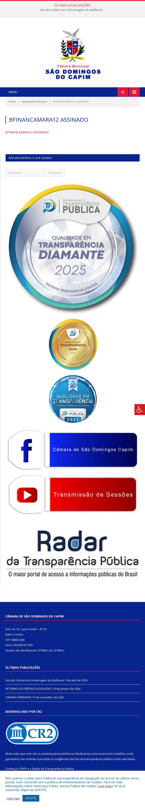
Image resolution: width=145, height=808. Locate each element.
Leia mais (105, 786)
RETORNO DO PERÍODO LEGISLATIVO (28, 689)
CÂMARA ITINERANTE (18, 697)
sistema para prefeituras (58, 754)
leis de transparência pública (94, 759)
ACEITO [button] (31, 798)
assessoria (105, 754)
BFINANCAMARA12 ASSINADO (27, 132)
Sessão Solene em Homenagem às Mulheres (71, 10)
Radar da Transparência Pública (53, 769)
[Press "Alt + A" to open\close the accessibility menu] (139, 409)
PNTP (23, 769)
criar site (31, 754)
